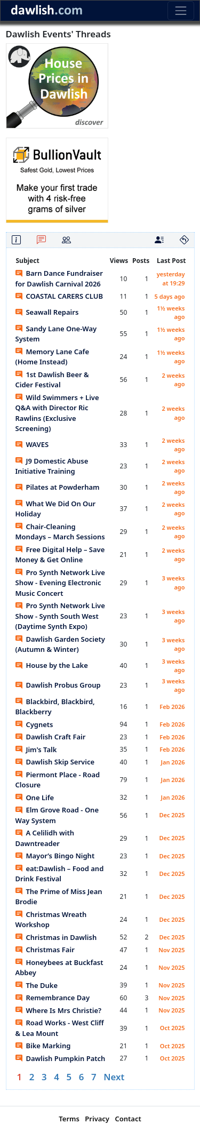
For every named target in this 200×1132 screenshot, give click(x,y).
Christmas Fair (45, 949)
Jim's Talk (36, 749)
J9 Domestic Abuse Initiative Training (52, 466)
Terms (69, 1118)
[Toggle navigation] (180, 10)
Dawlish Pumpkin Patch (60, 1058)
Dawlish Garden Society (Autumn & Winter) (60, 644)
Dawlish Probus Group (58, 685)
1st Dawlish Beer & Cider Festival (52, 380)
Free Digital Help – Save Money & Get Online (60, 555)
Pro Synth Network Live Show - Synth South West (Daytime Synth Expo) (60, 616)
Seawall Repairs (47, 312)
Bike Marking (43, 1045)
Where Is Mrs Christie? (58, 1010)
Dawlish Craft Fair (50, 737)
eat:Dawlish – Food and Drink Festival (59, 874)
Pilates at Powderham (57, 487)
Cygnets (34, 724)
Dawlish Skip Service (55, 762)
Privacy (97, 1118)
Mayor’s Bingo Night (55, 855)
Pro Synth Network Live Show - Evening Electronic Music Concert (60, 583)
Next (113, 1077)
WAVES (32, 444)
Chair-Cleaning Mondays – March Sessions (60, 532)
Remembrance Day (52, 997)
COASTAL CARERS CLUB (59, 296)
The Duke (36, 985)
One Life (34, 797)
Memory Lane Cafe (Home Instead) (52, 357)
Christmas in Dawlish (56, 937)
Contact (128, 1118)
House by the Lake (51, 665)
